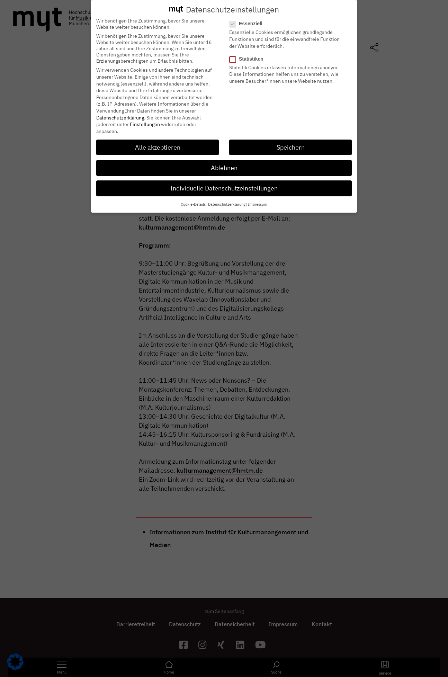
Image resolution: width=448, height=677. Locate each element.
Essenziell (248, 22)
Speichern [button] (291, 146)
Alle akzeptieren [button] (157, 146)
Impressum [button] (257, 203)
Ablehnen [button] (224, 166)
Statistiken (248, 57)
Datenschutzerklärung (120, 116)
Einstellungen (145, 122)
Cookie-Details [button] (193, 203)
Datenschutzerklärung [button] (226, 203)
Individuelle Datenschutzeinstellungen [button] (224, 186)
